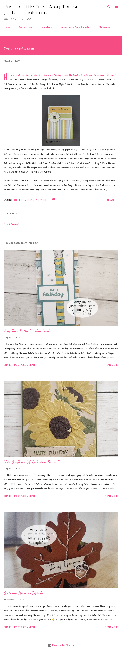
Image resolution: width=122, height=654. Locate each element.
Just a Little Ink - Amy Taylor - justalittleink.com (42, 9)
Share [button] (110, 200)
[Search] (109, 6)
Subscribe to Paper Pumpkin (75, 27)
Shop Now (47, 27)
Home (7, 27)
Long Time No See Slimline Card (26, 331)
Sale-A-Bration (39, 200)
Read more (111, 365)
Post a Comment (11, 224)
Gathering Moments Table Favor (25, 593)
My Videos (104, 27)
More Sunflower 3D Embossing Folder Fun (33, 462)
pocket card (21, 200)
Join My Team (26, 27)
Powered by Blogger (61, 645)
